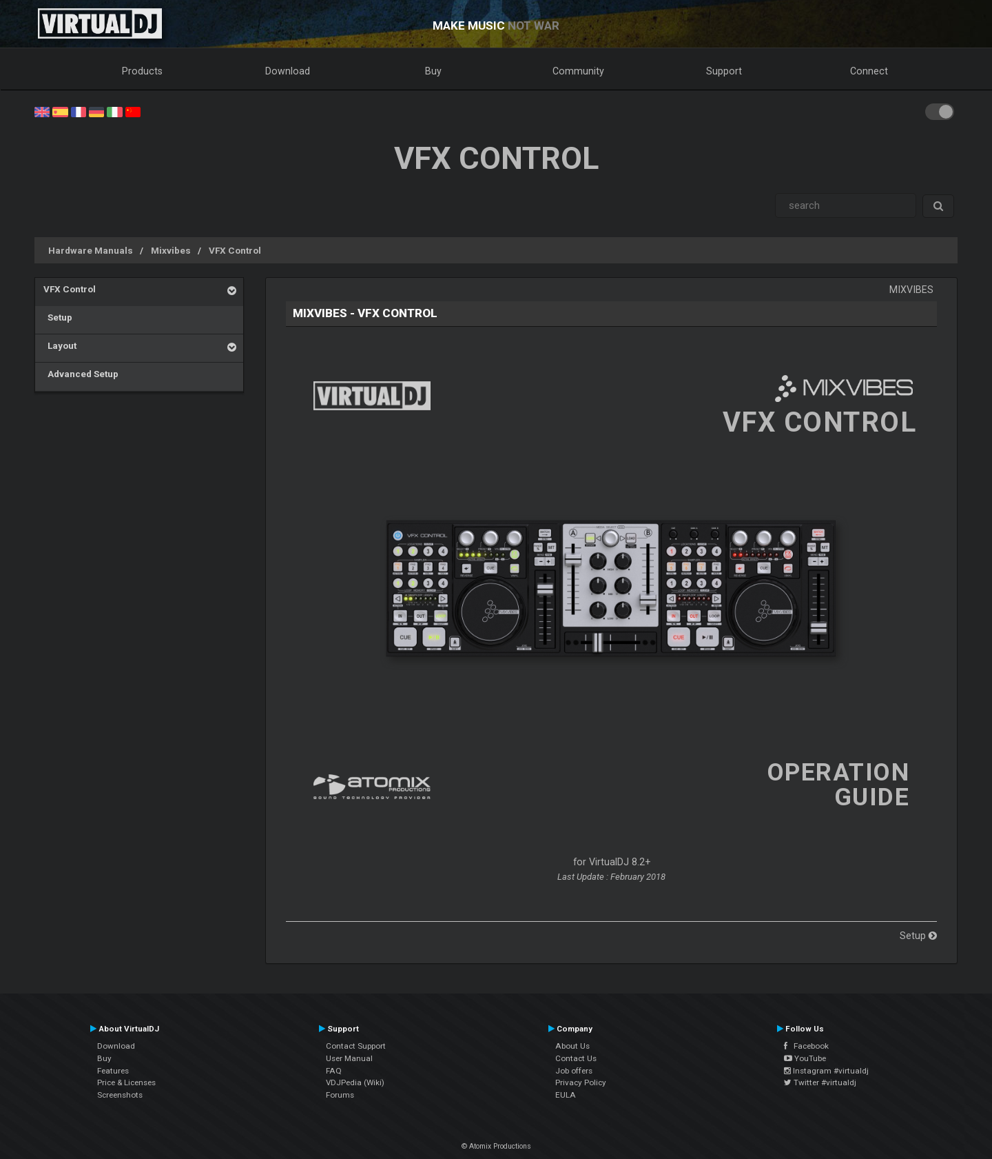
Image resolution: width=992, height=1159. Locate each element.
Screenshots (120, 1095)
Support (724, 71)
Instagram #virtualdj (826, 1071)
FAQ (334, 1071)
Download (287, 71)
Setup (57, 317)
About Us (572, 1046)
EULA (565, 1095)
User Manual (349, 1058)
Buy (433, 71)
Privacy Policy (580, 1082)
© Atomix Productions (496, 1146)
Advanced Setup (80, 373)
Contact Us (576, 1058)
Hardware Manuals (90, 250)
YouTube (805, 1058)
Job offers (573, 1071)
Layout (59, 345)
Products (142, 71)
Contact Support (356, 1046)
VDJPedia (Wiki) (355, 1082)
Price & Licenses (126, 1082)
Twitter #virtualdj (820, 1082)
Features (113, 1071)
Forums (340, 1095)
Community (578, 71)
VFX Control (235, 250)
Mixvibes (171, 250)
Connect (869, 71)
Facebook (806, 1046)
